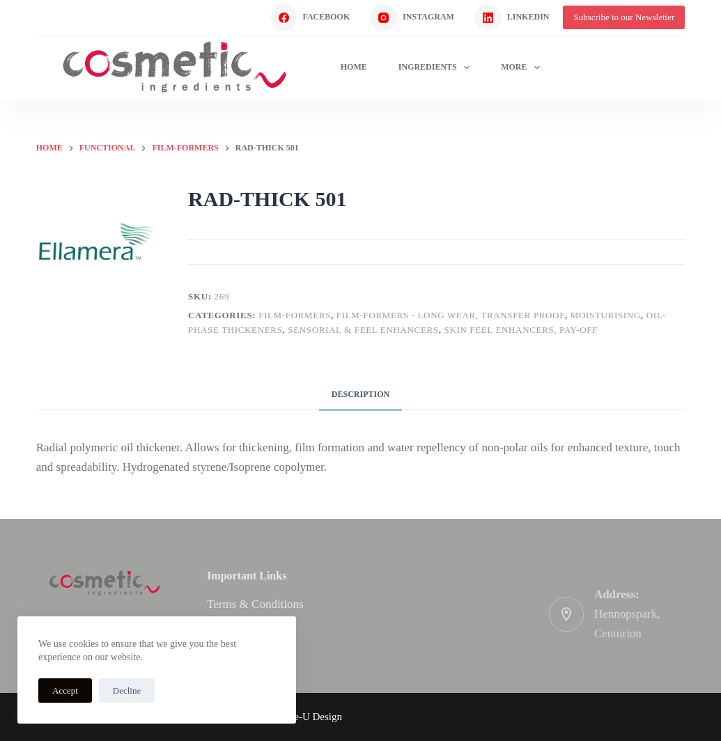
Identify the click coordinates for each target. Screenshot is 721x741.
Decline (127, 690)
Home (354, 67)
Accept (65, 690)
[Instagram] (412, 17)
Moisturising (606, 315)
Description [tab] (360, 394)
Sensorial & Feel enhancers (363, 330)
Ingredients (436, 67)
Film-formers (294, 315)
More (523, 67)
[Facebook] (310, 17)
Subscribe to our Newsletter (623, 17)
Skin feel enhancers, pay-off (521, 330)
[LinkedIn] (512, 17)
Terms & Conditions (255, 604)
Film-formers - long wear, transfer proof (450, 315)
